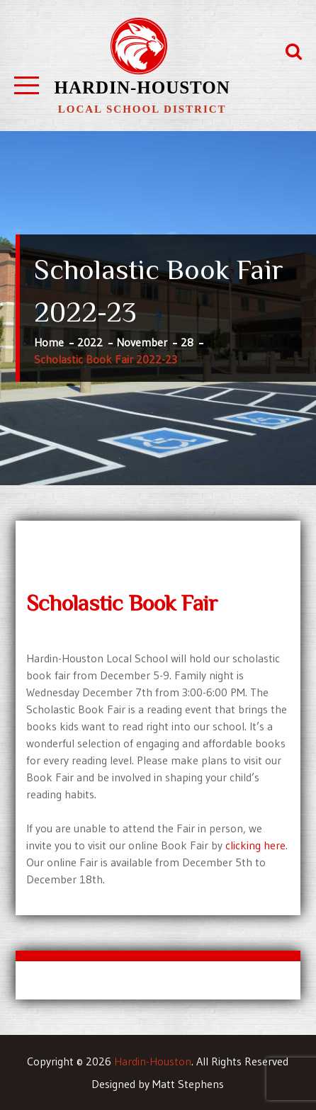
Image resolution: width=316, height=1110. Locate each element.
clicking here (255, 845)
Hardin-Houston (142, 87)
